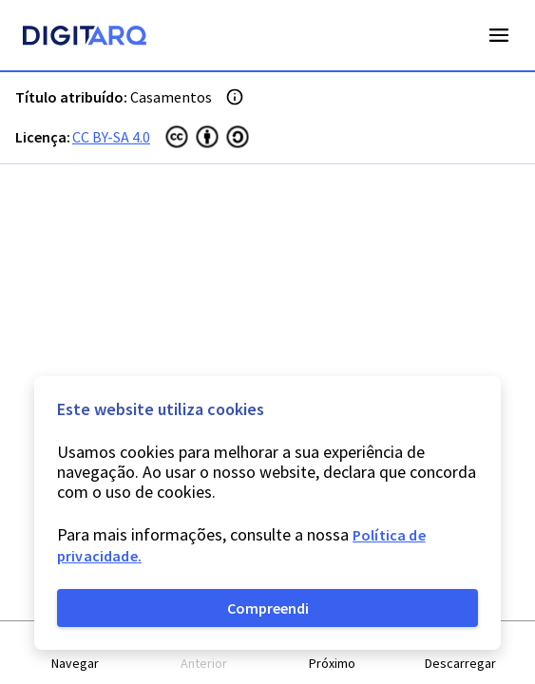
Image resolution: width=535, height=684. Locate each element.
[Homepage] (84, 38)
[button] (75, 653)
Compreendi (268, 608)
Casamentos (171, 96)
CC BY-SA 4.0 (111, 136)
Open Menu (499, 35)
